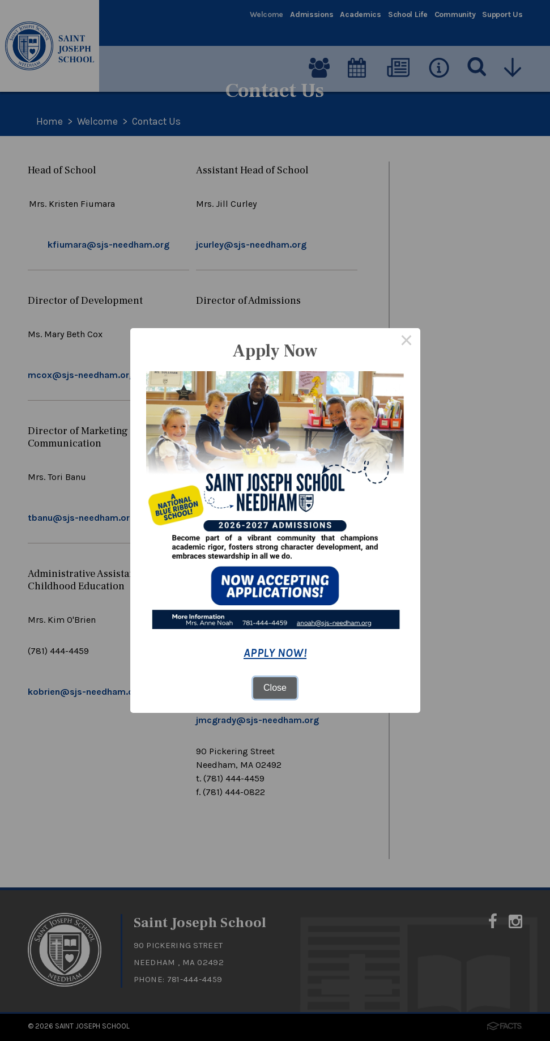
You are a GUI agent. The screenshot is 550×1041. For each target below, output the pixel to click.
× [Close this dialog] (406, 341)
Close (275, 687)
